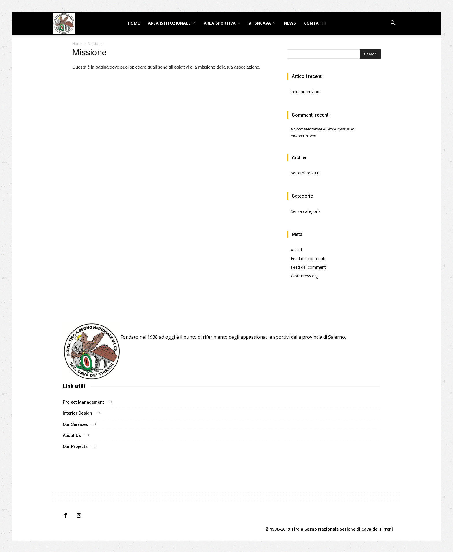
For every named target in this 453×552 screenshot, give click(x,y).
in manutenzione (306, 91)
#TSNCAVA (260, 23)
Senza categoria (306, 211)
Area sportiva (220, 23)
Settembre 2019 (306, 173)
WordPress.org (304, 276)
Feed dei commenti (309, 267)
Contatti (315, 23)
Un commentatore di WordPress (318, 129)
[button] (393, 23)
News (290, 23)
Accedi (297, 250)
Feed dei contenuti (308, 258)
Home (134, 23)
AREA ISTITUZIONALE (169, 23)
